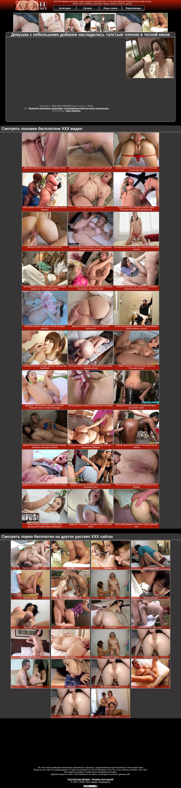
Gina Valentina (73, 111)
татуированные (72, 108)
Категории (65, 8)
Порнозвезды (133, 8)
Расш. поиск (110, 8)
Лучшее (87, 8)
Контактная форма (79, 779)
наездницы (45, 108)
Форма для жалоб (102, 779)
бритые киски (87, 108)
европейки (57, 108)
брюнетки (34, 108)
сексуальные (102, 108)
